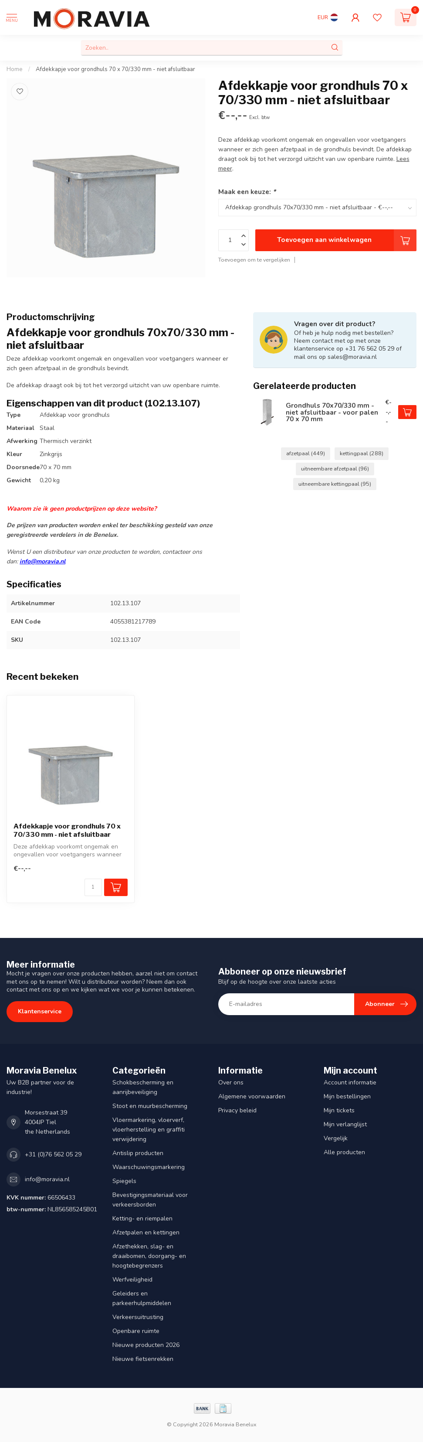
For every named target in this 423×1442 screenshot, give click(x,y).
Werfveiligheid (132, 1279)
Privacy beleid (237, 1110)
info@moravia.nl (42, 561)
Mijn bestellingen (347, 1096)
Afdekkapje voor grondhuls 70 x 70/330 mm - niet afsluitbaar (115, 69)
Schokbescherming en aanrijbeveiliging (142, 1087)
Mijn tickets (339, 1110)
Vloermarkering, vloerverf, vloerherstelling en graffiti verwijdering (148, 1129)
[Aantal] (93, 887)
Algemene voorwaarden (251, 1096)
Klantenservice (39, 1011)
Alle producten (344, 1152)
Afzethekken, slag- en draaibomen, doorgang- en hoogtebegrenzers (149, 1256)
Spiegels (124, 1181)
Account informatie (350, 1082)
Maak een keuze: (247, 191)
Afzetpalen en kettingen (145, 1232)
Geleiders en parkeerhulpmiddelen (141, 1298)
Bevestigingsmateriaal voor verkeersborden (150, 1200)
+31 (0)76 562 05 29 (53, 1154)
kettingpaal (361, 453)
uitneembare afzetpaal (335, 468)
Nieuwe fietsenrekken (142, 1359)
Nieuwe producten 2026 (145, 1345)
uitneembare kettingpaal (334, 483)
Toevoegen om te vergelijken (254, 259)
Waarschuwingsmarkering (148, 1167)
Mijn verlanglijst (345, 1124)
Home (15, 69)
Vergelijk (336, 1138)
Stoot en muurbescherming (149, 1106)
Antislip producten (137, 1153)
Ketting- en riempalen (142, 1218)
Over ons (231, 1082)
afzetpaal (305, 453)
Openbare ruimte (135, 1331)
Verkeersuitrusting (137, 1317)
